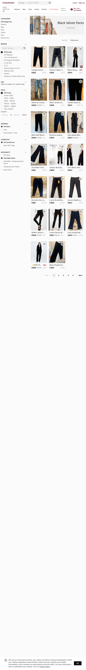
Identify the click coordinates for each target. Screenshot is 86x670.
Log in (75, 3)
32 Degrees (7, 55)
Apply (24, 115)
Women (17, 9)
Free (4, 130)
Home (36, 9)
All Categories (6, 22)
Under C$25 (7, 96)
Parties (44, 9)
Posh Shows (53, 9)
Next (80, 275)
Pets (2, 35)
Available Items (8, 158)
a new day (6, 63)
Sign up (82, 3)
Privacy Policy (45, 667)
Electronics (5, 38)
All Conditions (8, 142)
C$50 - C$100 (8, 101)
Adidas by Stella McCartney (13, 76)
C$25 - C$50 (7, 98)
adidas (5, 74)
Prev (46, 275)
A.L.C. (4, 66)
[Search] (37, 3)
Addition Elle (7, 71)
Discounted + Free (9, 133)
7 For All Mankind (9, 57)
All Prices (6, 93)
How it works (63, 9)
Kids (30, 9)
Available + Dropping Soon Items (12, 162)
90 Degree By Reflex (10, 60)
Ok (78, 663)
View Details (71, 28)
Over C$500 (7, 109)
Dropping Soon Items (10, 167)
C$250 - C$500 (8, 106)
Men (24, 9)
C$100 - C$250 (8, 104)
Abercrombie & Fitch (10, 68)
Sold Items (6, 170)
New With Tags (8, 145)
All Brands (6, 52)
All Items (5, 127)
